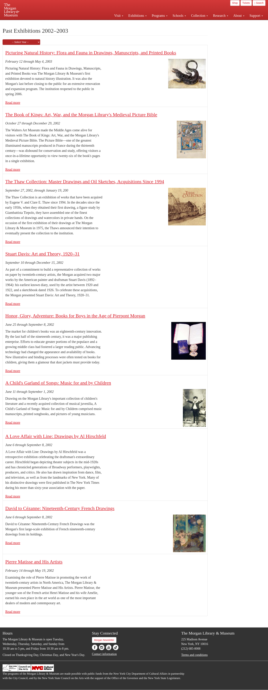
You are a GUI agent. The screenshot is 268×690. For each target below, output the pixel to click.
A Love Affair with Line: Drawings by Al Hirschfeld (55, 436)
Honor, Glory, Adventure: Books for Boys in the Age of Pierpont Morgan (75, 315)
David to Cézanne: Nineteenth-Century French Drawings (59, 508)
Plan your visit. (93, 23)
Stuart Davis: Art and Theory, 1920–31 (42, 253)
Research (220, 15)
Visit (118, 15)
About (238, 15)
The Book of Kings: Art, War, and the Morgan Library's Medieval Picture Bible (81, 114)
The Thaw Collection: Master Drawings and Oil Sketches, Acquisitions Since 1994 (84, 181)
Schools (179, 15)
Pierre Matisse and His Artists (33, 561)
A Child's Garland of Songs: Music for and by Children (58, 382)
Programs (160, 15)
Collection (199, 15)
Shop (235, 3)
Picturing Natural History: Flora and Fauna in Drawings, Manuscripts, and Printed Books (90, 52)
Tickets (246, 3)
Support (256, 15)
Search (259, 3)
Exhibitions (137, 15)
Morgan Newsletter (104, 640)
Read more (12, 102)
